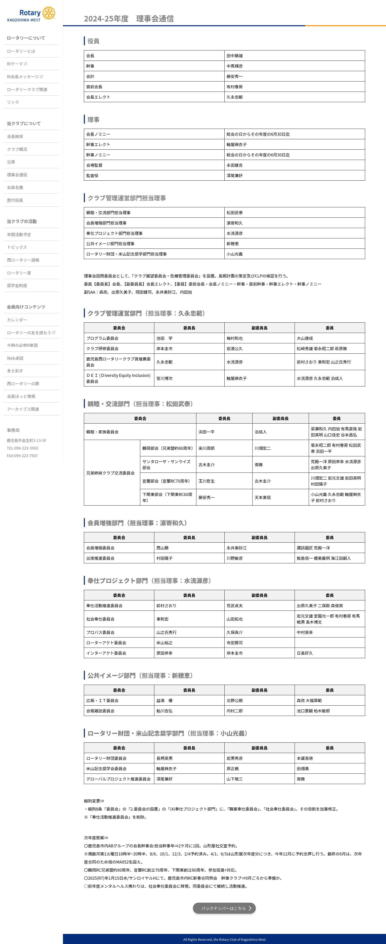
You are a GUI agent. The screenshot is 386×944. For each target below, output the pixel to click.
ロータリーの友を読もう (29, 332)
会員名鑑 (15, 187)
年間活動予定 (19, 234)
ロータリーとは (21, 51)
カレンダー (17, 320)
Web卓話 (15, 358)
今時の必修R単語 (22, 345)
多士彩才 (15, 371)
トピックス (17, 247)
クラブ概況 (17, 149)
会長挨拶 (15, 136)
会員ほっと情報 (21, 396)
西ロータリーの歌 (23, 383)
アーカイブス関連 (23, 409)
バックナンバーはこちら (223, 908)
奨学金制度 (17, 285)
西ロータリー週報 (23, 260)
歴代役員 (15, 200)
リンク (13, 102)
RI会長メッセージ (23, 76)
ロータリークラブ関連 (27, 89)
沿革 (11, 162)
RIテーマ (15, 64)
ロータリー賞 (19, 273)
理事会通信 (17, 175)
